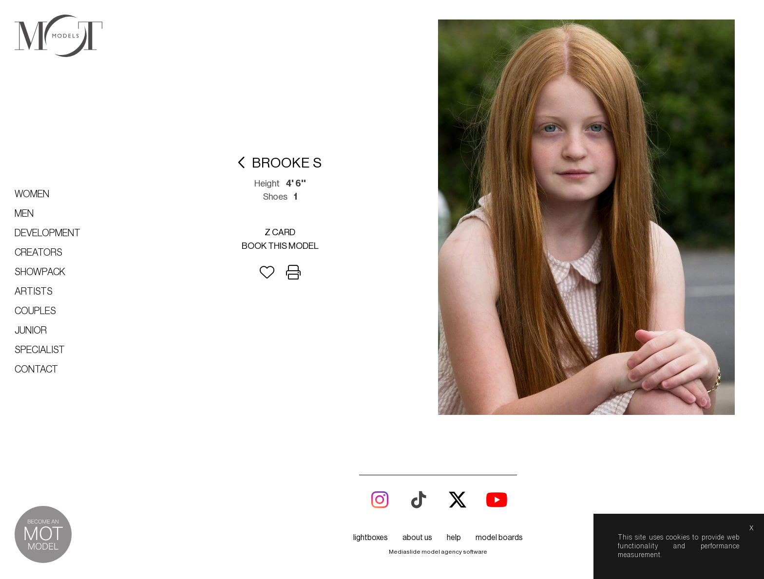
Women (32, 194)
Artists (34, 292)
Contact (36, 369)
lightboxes (370, 538)
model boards (499, 538)
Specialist (40, 350)
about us (417, 538)
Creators (38, 253)
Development (47, 233)
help (454, 538)
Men (24, 214)
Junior (31, 331)
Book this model (280, 246)
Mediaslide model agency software (438, 552)
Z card (280, 232)
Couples (35, 311)
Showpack (40, 272)
